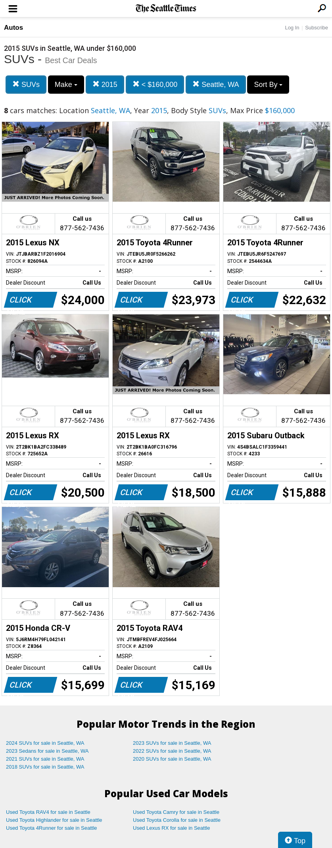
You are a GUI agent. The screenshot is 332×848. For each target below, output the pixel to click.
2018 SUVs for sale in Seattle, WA (45, 767)
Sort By (268, 85)
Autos (13, 27)
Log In (292, 28)
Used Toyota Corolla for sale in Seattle (177, 820)
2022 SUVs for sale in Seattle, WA (172, 751)
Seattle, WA (215, 84)
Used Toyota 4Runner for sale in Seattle (51, 828)
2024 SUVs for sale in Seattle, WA (45, 743)
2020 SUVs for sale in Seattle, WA (172, 759)
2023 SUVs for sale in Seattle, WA (172, 743)
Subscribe (316, 28)
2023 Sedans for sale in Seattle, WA (47, 751)
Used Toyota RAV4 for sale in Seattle (48, 812)
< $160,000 (155, 84)
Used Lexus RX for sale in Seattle (171, 828)
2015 (104, 84)
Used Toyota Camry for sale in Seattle (176, 812)
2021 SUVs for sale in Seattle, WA (45, 759)
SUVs (26, 84)
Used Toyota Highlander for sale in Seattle (54, 820)
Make (66, 85)
